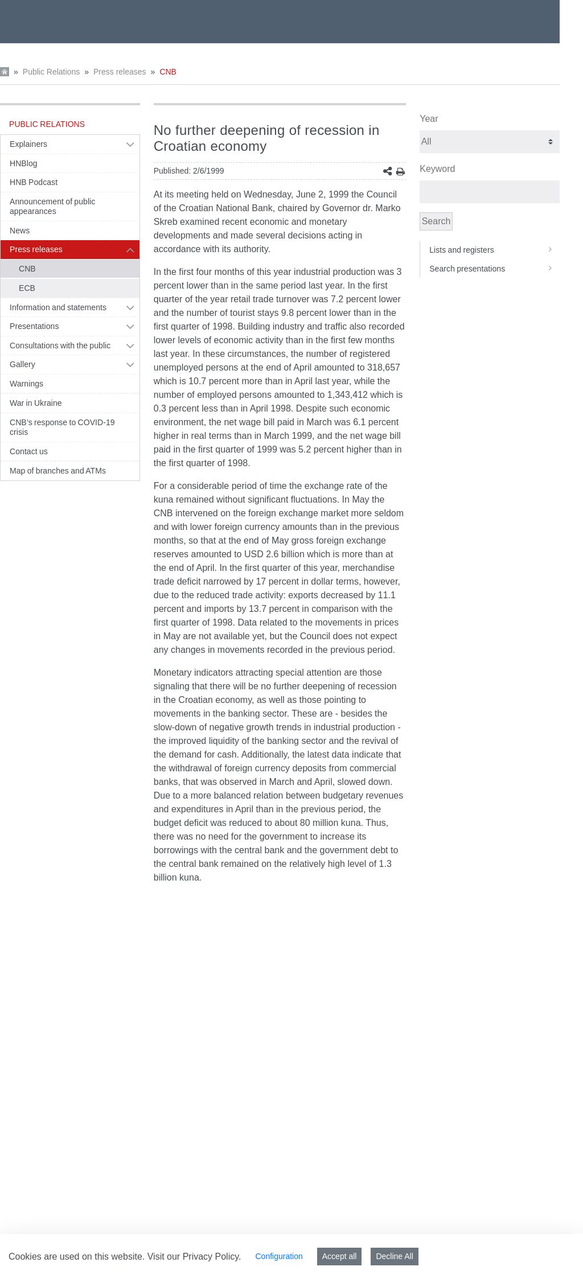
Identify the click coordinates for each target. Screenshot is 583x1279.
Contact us (29, 451)
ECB (27, 288)
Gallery (22, 364)
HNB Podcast (34, 182)
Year (429, 119)
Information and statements (58, 307)
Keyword (437, 169)
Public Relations (51, 71)
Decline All (394, 1256)
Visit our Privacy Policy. (194, 1256)
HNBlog (24, 163)
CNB (167, 71)
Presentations (34, 326)
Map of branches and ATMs (58, 470)
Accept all (339, 1256)
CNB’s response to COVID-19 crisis (62, 427)
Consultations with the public (60, 345)
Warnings (26, 383)
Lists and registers (494, 249)
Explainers (28, 144)
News (20, 230)
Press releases (119, 71)
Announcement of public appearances (52, 206)
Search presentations (494, 268)
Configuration (278, 1256)
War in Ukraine (36, 403)
